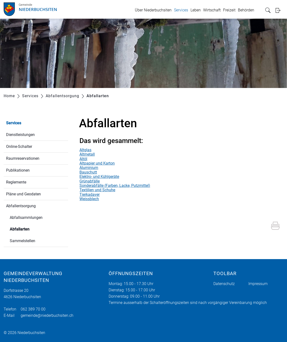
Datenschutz (224, 283)
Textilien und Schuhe (97, 190)
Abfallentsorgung (21, 206)
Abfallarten (31, 228)
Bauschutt (88, 172)
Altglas (85, 150)
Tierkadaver (89, 194)
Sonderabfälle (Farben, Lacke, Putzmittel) (114, 185)
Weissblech (89, 199)
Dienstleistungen (20, 134)
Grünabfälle (89, 181)
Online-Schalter (19, 146)
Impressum (258, 283)
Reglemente (16, 182)
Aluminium (88, 167)
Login (279, 10)
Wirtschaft (212, 10)
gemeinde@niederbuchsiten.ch (47, 315)
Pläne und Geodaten (23, 194)
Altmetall (87, 154)
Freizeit (229, 10)
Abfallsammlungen (26, 217)
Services (181, 10)
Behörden (246, 10)
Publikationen (18, 170)
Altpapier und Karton (97, 163)
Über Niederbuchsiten (153, 10)
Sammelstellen (22, 241)
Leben (196, 10)
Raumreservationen (22, 158)
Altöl (83, 159)
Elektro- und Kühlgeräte (99, 176)
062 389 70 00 (33, 309)
